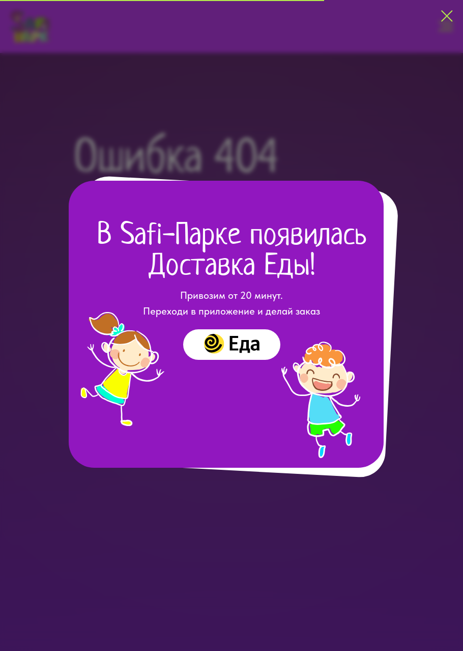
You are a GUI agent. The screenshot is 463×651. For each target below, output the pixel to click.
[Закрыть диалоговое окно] (447, 16)
